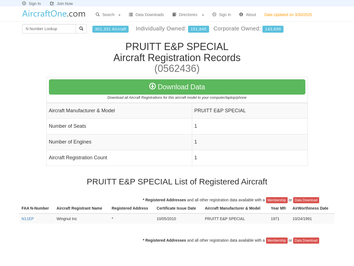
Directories (188, 14)
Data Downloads (146, 14)
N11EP (28, 219)
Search (108, 14)
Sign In (31, 3)
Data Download (306, 200)
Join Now (61, 3)
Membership (277, 200)
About (247, 14)
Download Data (177, 87)
